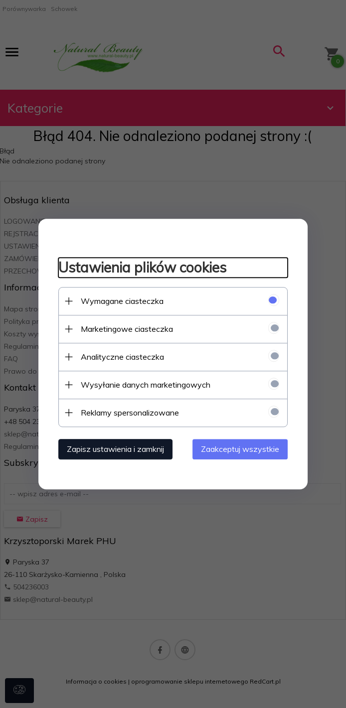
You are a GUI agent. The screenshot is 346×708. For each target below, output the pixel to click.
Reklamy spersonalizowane (130, 413)
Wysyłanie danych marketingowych (145, 385)
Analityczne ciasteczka (122, 357)
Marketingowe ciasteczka (127, 329)
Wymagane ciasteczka (122, 301)
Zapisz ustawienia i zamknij (115, 449)
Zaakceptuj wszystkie (240, 449)
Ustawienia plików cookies (142, 268)
